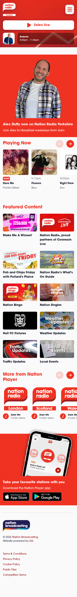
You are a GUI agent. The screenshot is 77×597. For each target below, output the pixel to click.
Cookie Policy (11, 564)
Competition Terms (14, 575)
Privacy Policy (11, 559)
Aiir (31, 541)
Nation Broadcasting (25, 537)
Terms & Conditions (15, 554)
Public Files (9, 569)
